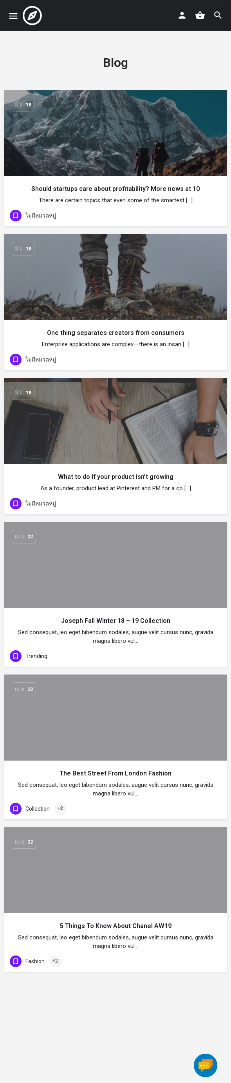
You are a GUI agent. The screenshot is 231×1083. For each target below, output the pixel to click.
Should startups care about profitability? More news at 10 (115, 188)
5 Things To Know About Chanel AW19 (115, 926)
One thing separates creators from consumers (115, 332)
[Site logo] (33, 15)
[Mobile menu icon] (13, 15)
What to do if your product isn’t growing (115, 476)
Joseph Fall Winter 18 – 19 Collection (115, 620)
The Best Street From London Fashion (115, 773)
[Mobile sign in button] (182, 15)
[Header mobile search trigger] (218, 15)
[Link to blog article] (115, 133)
